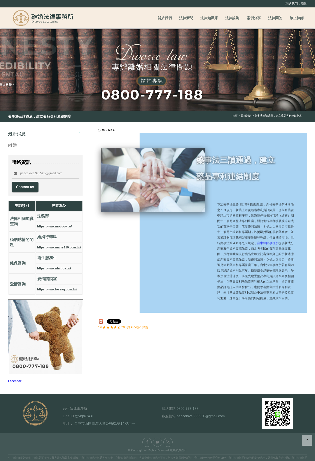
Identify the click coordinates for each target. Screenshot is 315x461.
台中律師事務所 (267, 244)
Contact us (25, 187)
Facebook (14, 381)
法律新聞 (186, 18)
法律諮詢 (232, 18)
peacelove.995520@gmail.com (38, 173)
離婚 (12, 145)
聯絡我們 (291, 3)
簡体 (304, 3)
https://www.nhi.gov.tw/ (54, 268)
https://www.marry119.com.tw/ (59, 247)
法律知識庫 (209, 18)
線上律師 (297, 18)
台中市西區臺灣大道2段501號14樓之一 (104, 423)
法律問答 (275, 18)
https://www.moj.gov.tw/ (54, 226)
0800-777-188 (187, 408)
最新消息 (44, 133)
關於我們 (165, 18)
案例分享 (254, 18)
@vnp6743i (84, 416)
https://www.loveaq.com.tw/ (57, 289)
